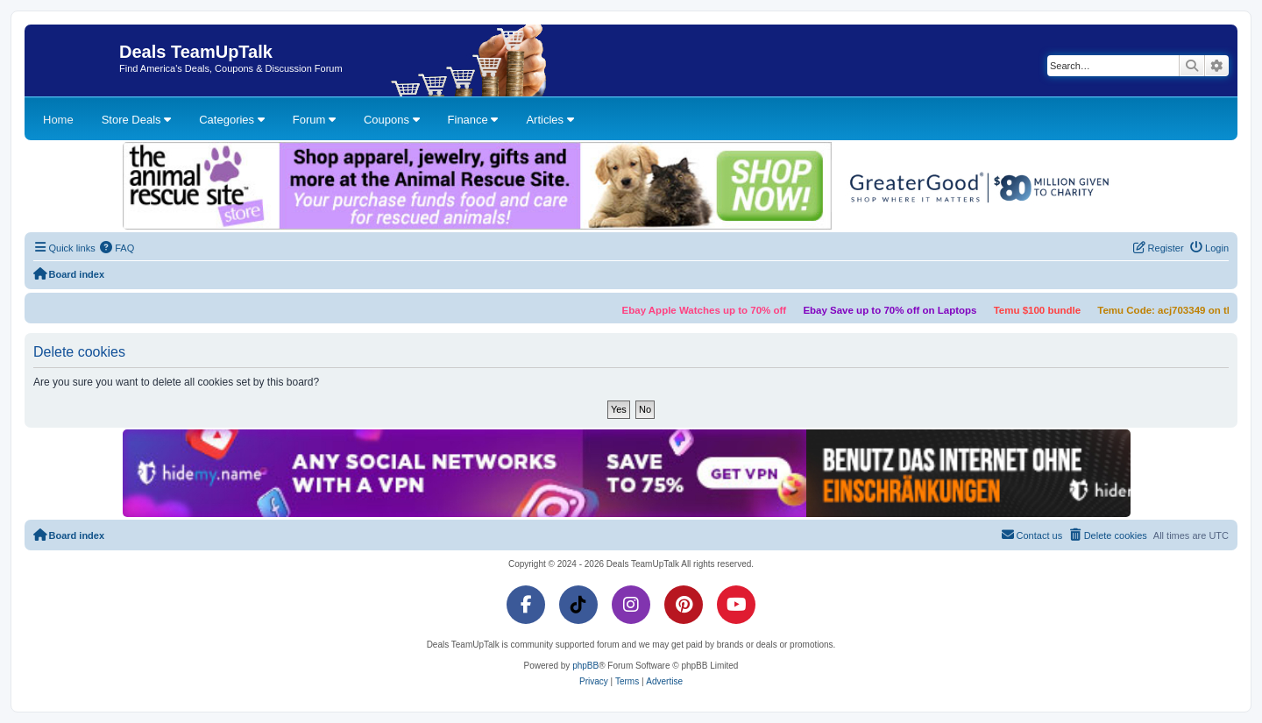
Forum (314, 119)
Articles (549, 119)
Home (58, 119)
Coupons (392, 119)
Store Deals (137, 119)
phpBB (585, 665)
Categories (231, 119)
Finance (473, 119)
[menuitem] (117, 248)
